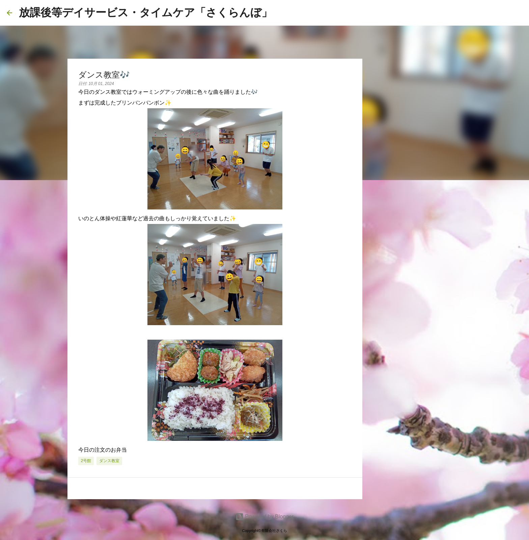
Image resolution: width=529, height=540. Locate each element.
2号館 (86, 460)
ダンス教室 (109, 460)
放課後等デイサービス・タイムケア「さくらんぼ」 (145, 12)
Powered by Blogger (264, 516)
